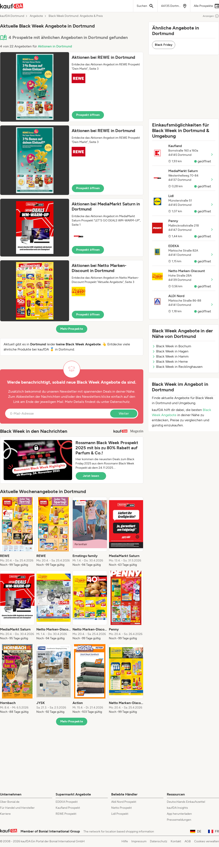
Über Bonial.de (9, 802)
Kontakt (176, 841)
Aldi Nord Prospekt (123, 802)
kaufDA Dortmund (12, 16)
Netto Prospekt (121, 808)
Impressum (138, 841)
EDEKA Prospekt (67, 802)
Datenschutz (120, 402)
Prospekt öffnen (88, 115)
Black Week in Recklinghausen (177, 367)
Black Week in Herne (170, 361)
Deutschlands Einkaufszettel (186, 802)
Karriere (5, 814)
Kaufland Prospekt (68, 808)
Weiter (124, 413)
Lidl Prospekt (119, 814)
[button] (71, 87)
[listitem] (17, 532)
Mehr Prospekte (71, 329)
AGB (188, 841)
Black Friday (163, 45)
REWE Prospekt (66, 814)
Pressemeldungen (179, 820)
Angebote (36, 16)
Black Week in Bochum (171, 346)
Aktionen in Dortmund (55, 46)
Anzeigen (211, 16)
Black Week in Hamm (170, 356)
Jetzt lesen (91, 476)
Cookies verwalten (206, 841)
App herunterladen (179, 814)
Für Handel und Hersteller (17, 808)
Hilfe (124, 841)
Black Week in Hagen (170, 351)
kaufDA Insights (177, 808)
